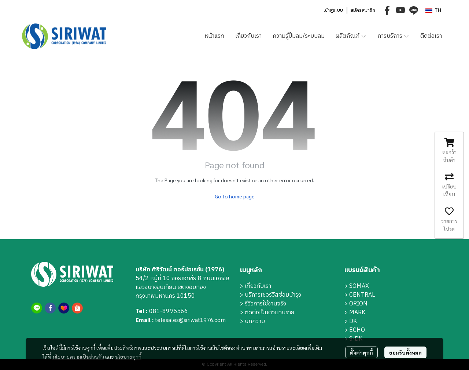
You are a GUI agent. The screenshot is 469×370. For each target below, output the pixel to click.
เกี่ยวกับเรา (258, 286)
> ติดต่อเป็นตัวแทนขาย (267, 313)
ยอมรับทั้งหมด (405, 352)
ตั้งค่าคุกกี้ (361, 352)
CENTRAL (362, 295)
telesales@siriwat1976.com (190, 320)
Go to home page (235, 196)
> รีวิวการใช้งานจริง (263, 304)
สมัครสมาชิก (362, 10)
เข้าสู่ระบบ (333, 10)
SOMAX (359, 286)
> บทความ (252, 321)
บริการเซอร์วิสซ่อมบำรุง (273, 295)
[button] (433, 10)
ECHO (357, 330)
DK (353, 321)
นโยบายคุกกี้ (128, 356)
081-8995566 (168, 311)
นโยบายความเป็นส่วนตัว (78, 356)
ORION (358, 304)
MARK (357, 313)
